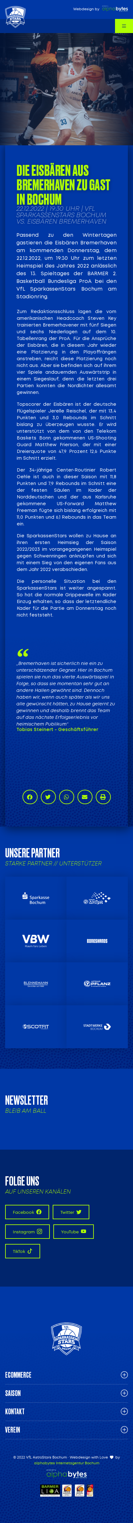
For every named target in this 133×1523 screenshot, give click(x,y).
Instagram (27, 1231)
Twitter (71, 1212)
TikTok (22, 1251)
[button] (30, 797)
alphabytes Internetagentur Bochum (66, 1463)
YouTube (73, 1231)
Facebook (27, 1212)
